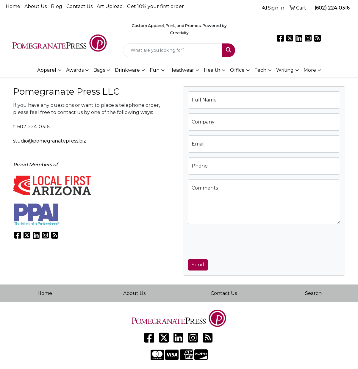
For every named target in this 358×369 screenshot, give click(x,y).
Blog (56, 6)
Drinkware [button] (127, 70)
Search (313, 293)
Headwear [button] (181, 70)
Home (13, 6)
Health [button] (212, 70)
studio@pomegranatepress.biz (49, 141)
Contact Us (79, 6)
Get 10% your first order (155, 6)
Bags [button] (99, 70)
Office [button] (237, 70)
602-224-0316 (33, 126)
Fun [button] (155, 70)
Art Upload (110, 6)
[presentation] (233, 240)
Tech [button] (260, 70)
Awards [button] (75, 70)
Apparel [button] (46, 70)
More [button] (310, 70)
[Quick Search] (173, 50)
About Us (35, 6)
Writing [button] (285, 70)
